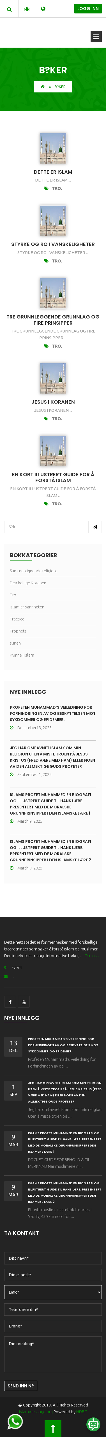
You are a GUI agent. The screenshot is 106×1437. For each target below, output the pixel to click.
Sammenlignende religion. (33, 570)
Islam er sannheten (27, 606)
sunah (15, 643)
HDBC (81, 1411)
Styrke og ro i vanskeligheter (53, 244)
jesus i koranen (53, 401)
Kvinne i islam (22, 655)
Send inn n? (21, 1386)
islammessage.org (36, 1411)
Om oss (91, 955)
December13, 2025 (31, 727)
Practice (17, 619)
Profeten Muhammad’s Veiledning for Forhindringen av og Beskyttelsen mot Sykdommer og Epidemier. (53, 713)
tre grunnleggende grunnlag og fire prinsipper (53, 319)
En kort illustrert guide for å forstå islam (53, 477)
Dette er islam (53, 171)
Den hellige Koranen (28, 582)
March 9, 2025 (26, 821)
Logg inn (88, 8)
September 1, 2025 (31, 774)
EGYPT (13, 967)
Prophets (18, 631)
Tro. (57, 188)
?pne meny (96, 36)
